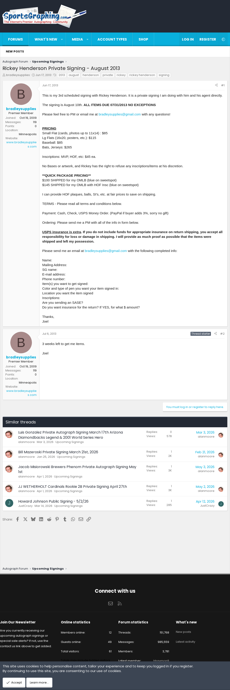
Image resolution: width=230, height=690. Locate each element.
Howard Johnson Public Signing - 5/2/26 (54, 507)
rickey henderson (143, 76)
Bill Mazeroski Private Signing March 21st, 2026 (59, 457)
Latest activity (184, 635)
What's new (46, 39)
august (75, 76)
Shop (143, 39)
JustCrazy (26, 512)
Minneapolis (29, 135)
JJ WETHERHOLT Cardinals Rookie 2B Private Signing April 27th (73, 492)
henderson (92, 76)
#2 (221, 339)
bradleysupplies (19, 76)
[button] (62, 39)
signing (165, 76)
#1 (221, 86)
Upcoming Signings (71, 448)
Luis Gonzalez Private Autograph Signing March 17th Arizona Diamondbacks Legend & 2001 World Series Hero (71, 441)
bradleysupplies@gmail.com (121, 120)
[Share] (215, 86)
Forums (15, 39)
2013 (63, 76)
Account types (112, 39)
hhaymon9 (160, 657)
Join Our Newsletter (21, 618)
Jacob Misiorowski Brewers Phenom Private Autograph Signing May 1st (78, 475)
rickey (122, 76)
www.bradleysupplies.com (22, 145)
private (109, 76)
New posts (15, 51)
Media (77, 39)
